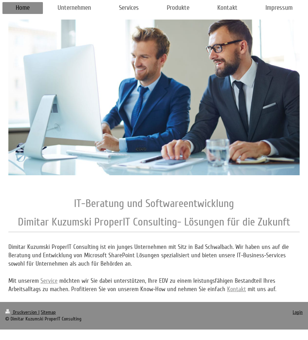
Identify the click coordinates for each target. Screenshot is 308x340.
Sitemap (48, 312)
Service (49, 280)
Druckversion (21, 312)
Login (298, 312)
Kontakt (236, 289)
